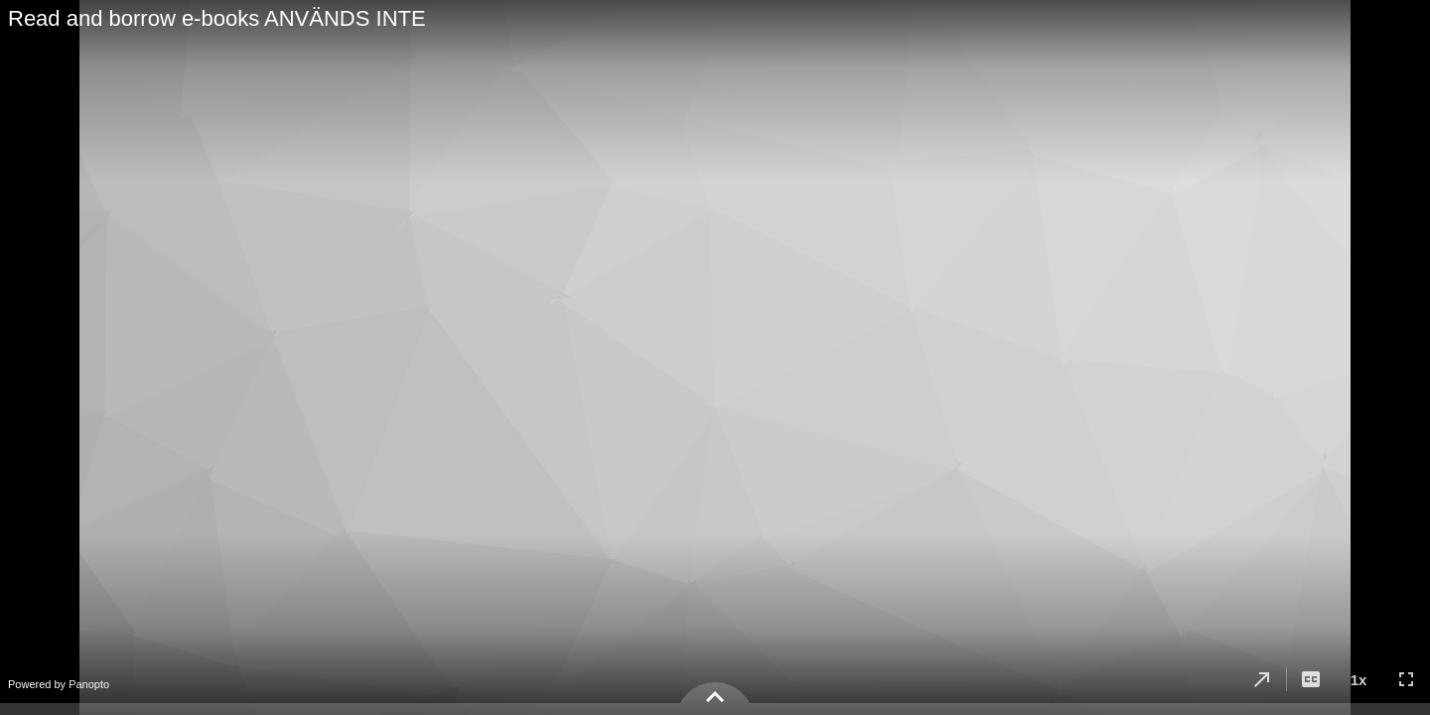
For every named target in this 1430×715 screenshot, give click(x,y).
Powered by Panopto (58, 684)
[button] (1262, 679)
